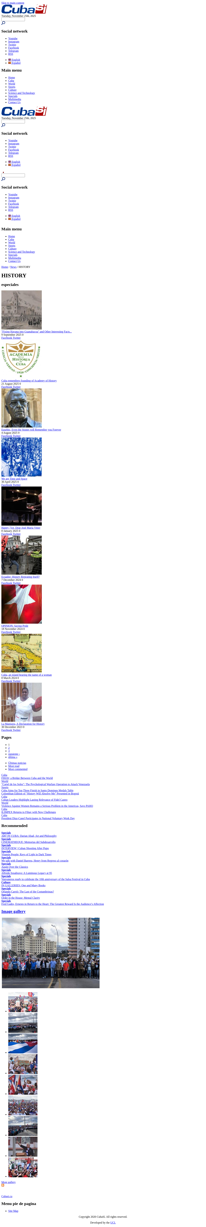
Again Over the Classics (14, 866)
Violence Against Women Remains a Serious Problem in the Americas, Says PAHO (47, 805)
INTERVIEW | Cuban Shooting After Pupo (25, 848)
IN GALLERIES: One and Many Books (23, 885)
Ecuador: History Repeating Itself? (20, 576)
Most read (13, 766)
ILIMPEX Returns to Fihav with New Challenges (28, 812)
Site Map (13, 1210)
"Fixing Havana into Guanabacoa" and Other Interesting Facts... (36, 331)
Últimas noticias (17, 762)
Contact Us (14, 102)
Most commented (18, 769)
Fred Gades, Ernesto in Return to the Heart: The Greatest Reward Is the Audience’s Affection (52, 904)
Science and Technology (21, 93)
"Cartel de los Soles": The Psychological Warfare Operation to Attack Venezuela (45, 784)
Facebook (13, 47)
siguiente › (14, 754)
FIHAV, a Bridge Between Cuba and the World (27, 778)
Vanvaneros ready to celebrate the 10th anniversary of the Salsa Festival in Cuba (45, 879)
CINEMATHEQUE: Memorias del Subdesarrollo (28, 842)
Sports (11, 86)
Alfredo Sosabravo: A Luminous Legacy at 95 (26, 873)
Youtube (13, 38)
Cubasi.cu (6, 1196)
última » (12, 757)
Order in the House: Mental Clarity (20, 897)
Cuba (11, 80)
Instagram (13, 41)
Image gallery (13, 911)
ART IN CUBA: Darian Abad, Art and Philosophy (29, 835)
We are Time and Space (14, 478)
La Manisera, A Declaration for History (23, 723)
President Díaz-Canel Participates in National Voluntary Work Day (38, 818)
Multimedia (14, 99)
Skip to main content (12, 2)
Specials (12, 96)
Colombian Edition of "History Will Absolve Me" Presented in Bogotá (40, 793)
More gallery (8, 1182)
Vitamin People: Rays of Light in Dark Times (26, 854)
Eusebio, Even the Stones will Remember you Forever (31, 429)
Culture (12, 89)
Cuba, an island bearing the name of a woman (26, 674)
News (13, 266)
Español (14, 62)
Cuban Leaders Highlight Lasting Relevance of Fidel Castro (34, 799)
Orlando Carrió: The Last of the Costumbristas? (27, 891)
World (11, 83)
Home (11, 77)
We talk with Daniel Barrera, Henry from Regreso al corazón (34, 860)
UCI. (113, 1222)
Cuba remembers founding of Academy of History (29, 380)
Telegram (13, 50)
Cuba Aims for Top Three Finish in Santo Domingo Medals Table (37, 790)
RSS (10, 53)
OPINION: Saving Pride (14, 625)
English (14, 59)
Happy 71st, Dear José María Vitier (20, 527)
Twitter (12, 44)
